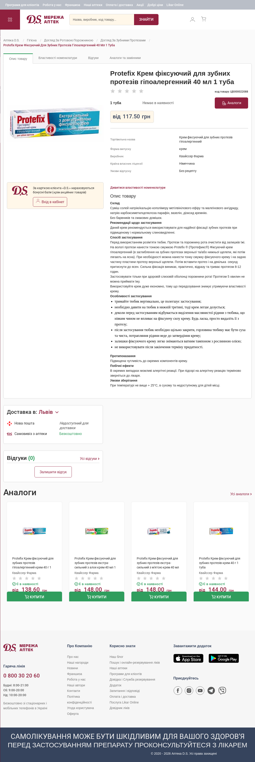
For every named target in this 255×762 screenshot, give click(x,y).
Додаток (115, 685)
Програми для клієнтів (22, 5)
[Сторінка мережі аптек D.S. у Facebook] (177, 691)
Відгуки (93, 58)
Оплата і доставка (119, 5)
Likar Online (175, 5)
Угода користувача (80, 708)
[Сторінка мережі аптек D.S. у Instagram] (189, 691)
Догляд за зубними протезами (123, 40)
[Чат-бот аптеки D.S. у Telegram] (211, 691)
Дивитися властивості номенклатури (137, 187)
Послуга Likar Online (124, 702)
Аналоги (231, 103)
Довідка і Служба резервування (132, 679)
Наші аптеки (93, 5)
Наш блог (116, 657)
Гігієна (32, 40)
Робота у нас (52, 5)
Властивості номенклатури (57, 58)
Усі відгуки (89, 458)
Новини (72, 668)
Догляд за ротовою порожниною (68, 40)
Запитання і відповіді (125, 691)
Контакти (73, 691)
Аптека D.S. (11, 40)
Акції (140, 5)
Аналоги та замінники (125, 58)
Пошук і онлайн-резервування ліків (135, 662)
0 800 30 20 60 (21, 676)
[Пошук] (146, 21)
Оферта (73, 714)
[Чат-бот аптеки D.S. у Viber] (222, 691)
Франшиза (72, 5)
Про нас (73, 657)
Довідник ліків (120, 708)
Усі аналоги (241, 494)
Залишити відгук (53, 472)
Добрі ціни (155, 5)
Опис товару (18, 59)
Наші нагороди (77, 662)
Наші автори (76, 685)
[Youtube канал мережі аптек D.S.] (200, 691)
